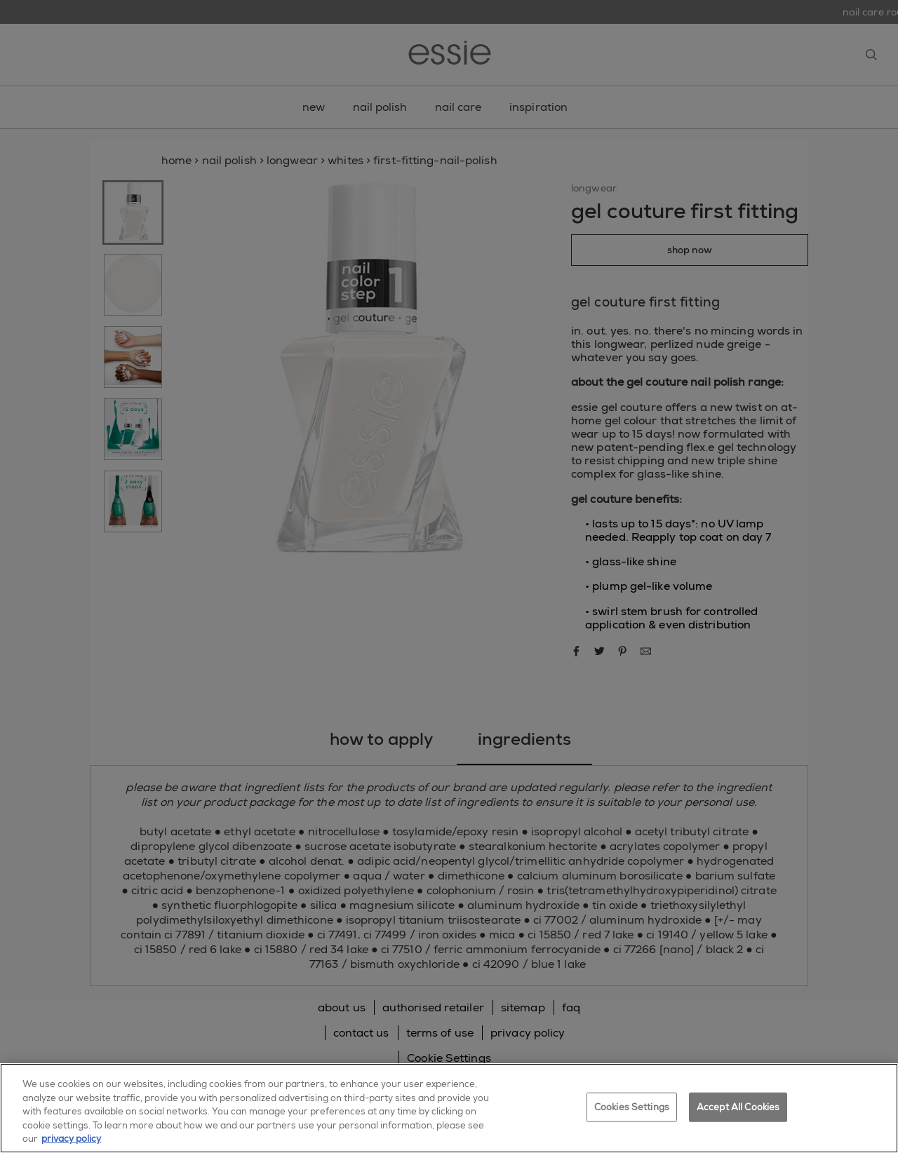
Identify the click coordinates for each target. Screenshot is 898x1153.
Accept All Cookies (738, 1107)
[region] (449, 1108)
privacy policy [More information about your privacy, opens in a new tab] (71, 1139)
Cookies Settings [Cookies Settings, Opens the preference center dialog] (631, 1107)
